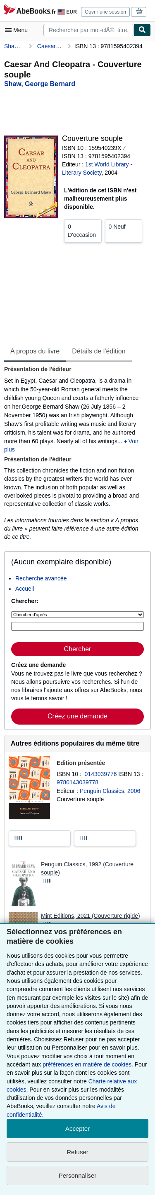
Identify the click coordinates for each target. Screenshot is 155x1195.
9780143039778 (77, 782)
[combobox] (88, 30)
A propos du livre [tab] (35, 351)
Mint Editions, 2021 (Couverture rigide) (90, 915)
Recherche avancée (41, 578)
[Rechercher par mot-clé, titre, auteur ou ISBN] (77, 626)
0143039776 (102, 774)
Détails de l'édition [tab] (98, 351)
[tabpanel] (74, 453)
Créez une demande (77, 716)
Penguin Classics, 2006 (110, 791)
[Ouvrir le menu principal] (18, 30)
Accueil (24, 588)
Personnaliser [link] (78, 1175)
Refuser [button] (77, 1151)
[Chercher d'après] (77, 614)
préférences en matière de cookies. (88, 1064)
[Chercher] (142, 30)
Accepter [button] (77, 1128)
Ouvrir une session (105, 12)
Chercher (77, 648)
